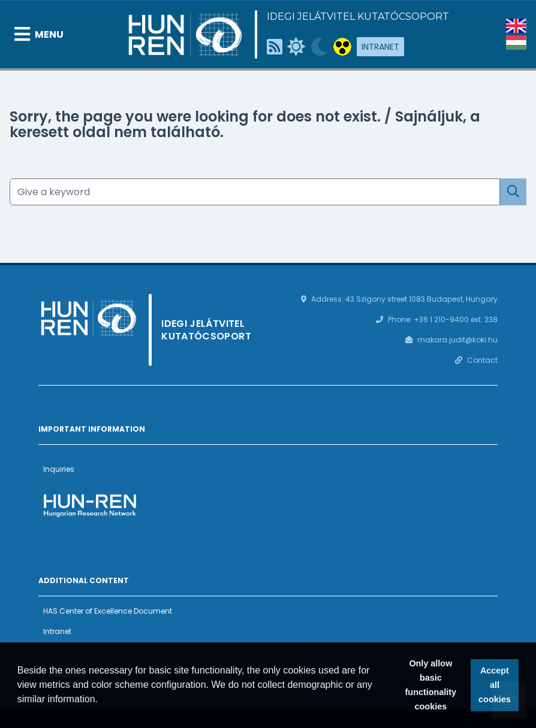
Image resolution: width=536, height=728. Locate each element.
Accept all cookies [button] (494, 685)
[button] (102, 700)
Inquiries (58, 469)
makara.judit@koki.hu (457, 340)
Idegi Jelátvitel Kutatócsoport (358, 16)
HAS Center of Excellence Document (107, 611)
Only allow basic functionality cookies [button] (431, 685)
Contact (482, 360)
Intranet (380, 47)
